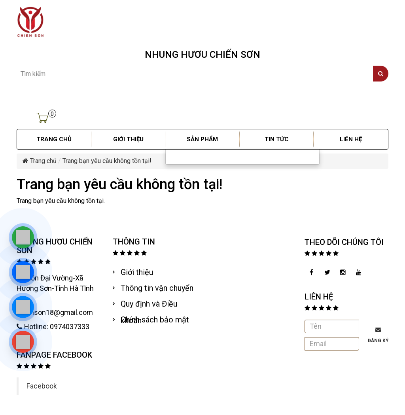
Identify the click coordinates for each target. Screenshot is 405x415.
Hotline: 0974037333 (53, 326)
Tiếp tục (373, 216)
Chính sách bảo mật (155, 319)
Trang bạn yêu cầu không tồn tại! (106, 161)
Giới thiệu (137, 272)
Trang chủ (40, 161)
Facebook (41, 386)
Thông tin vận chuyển (157, 288)
